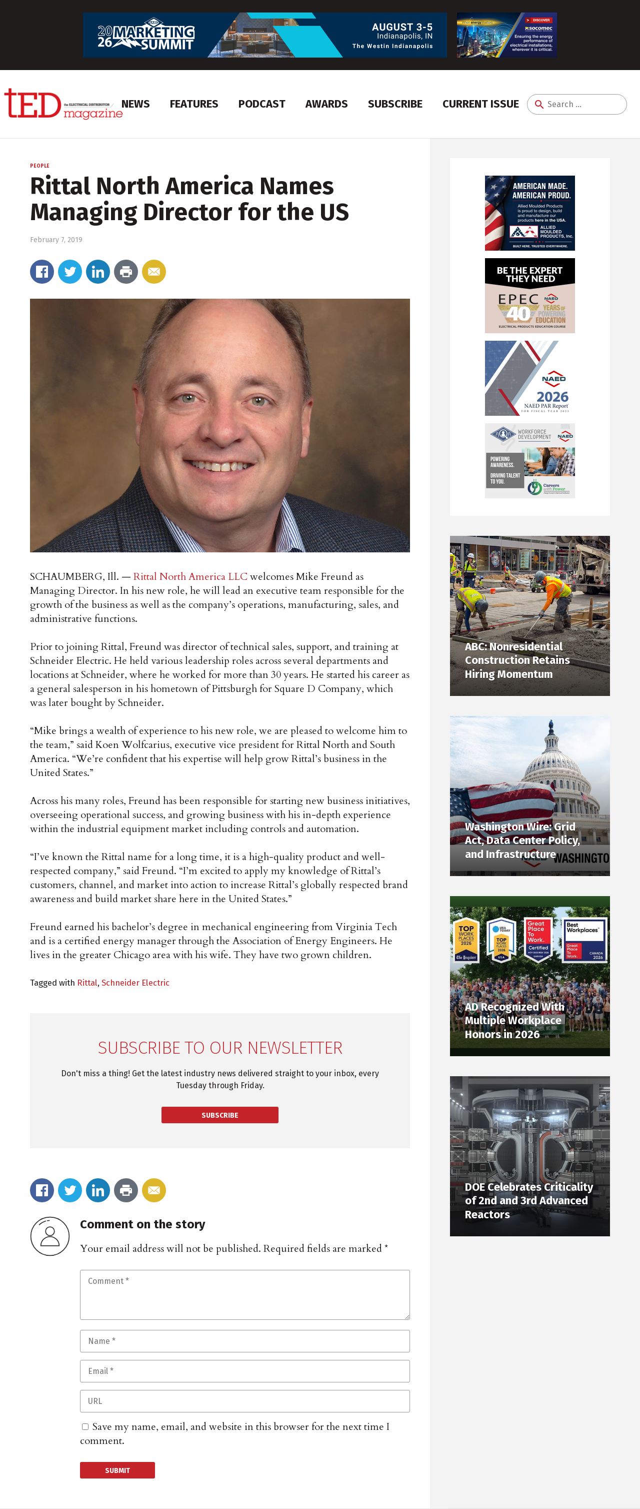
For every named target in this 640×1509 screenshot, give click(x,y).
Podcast (262, 104)
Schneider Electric (136, 983)
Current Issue (480, 104)
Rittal (87, 983)
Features (194, 104)
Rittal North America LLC (191, 576)
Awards (327, 104)
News (136, 104)
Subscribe (395, 104)
